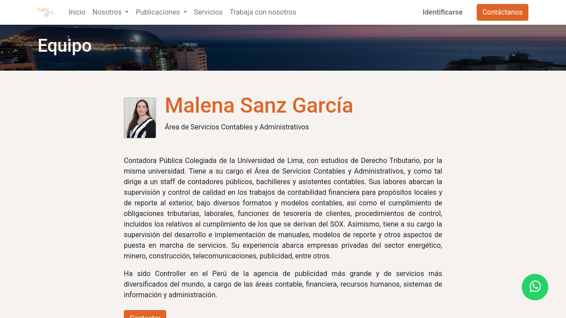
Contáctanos (502, 12)
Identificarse (443, 12)
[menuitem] (77, 12)
